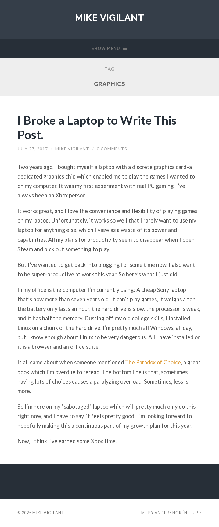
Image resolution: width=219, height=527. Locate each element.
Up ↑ (197, 512)
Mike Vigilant (109, 17)
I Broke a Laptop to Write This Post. (97, 127)
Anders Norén (171, 512)
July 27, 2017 (32, 148)
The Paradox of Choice (153, 362)
